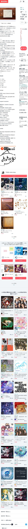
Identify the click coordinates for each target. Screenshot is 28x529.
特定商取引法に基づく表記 (23, 118)
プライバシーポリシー (23, 122)
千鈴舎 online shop (11, 172)
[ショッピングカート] (23, 1)
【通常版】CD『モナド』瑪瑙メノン (20, 193)
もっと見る (14, 284)
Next (13, 14)
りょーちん (7, 257)
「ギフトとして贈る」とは (23, 60)
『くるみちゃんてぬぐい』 (20, 212)
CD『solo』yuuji (4, 212)
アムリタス (20, 257)
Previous (2, 14)
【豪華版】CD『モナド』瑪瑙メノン (7, 193)
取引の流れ (23, 110)
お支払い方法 (23, 112)
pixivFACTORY (21, 101)
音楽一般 (22, 9)
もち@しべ (20, 274)
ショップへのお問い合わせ (23, 126)
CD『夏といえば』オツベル (6, 230)
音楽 (21, 7)
